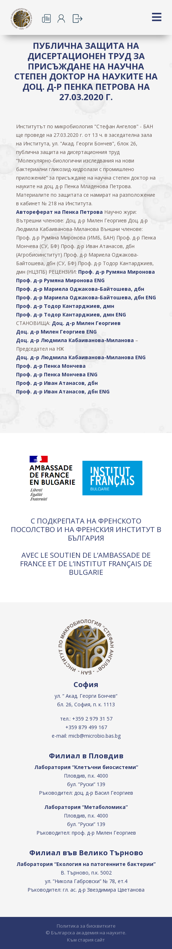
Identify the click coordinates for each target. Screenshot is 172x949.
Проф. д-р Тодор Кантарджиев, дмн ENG (71, 314)
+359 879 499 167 (86, 727)
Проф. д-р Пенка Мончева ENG (56, 374)
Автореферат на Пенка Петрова (59, 211)
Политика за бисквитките (86, 926)
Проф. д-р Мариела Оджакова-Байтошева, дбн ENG (86, 297)
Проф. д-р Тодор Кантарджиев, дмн (65, 306)
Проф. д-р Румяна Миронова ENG (60, 280)
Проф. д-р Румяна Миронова (116, 271)
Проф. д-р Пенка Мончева (51, 365)
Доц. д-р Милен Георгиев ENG (56, 331)
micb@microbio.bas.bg (95, 735)
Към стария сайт (86, 940)
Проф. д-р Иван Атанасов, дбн (57, 383)
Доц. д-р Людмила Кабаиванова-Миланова (75, 340)
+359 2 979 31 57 (92, 718)
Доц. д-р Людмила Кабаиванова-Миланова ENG (81, 357)
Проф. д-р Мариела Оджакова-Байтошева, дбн (80, 288)
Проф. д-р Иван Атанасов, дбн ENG (63, 391)
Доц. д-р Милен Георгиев (86, 323)
